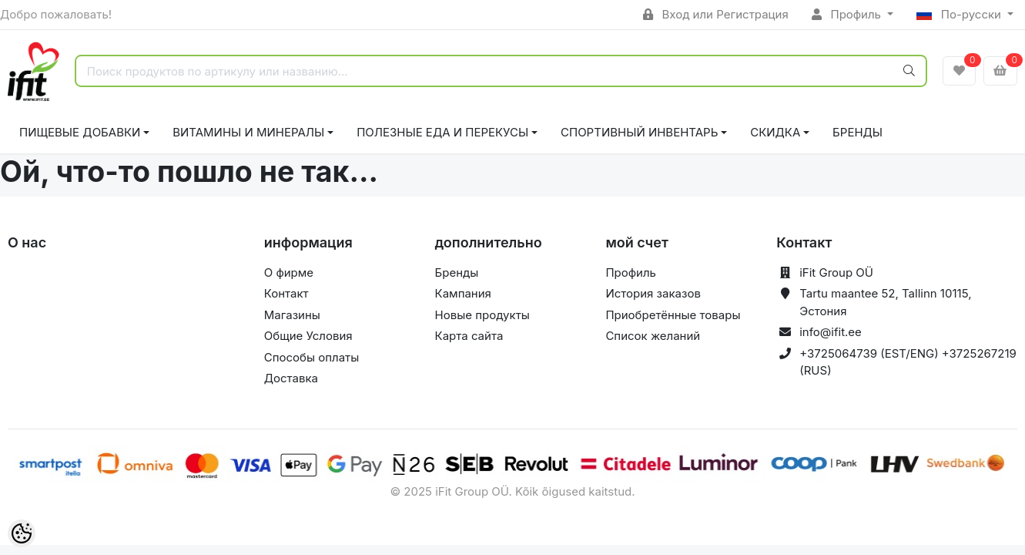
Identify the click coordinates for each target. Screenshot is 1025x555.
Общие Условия (308, 335)
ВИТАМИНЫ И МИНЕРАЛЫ (248, 132)
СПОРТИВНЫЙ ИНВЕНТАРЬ (639, 132)
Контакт (286, 293)
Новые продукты (482, 315)
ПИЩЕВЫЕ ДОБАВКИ (79, 132)
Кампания (463, 293)
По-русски (960, 14)
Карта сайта (469, 335)
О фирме (288, 272)
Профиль (848, 14)
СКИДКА (775, 132)
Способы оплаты (312, 357)
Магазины (292, 315)
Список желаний (652, 335)
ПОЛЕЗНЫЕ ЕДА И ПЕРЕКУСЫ (442, 132)
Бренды (857, 132)
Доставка (291, 378)
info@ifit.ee (830, 332)
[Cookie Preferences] (21, 533)
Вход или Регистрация (716, 14)
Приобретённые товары (672, 315)
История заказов (652, 293)
